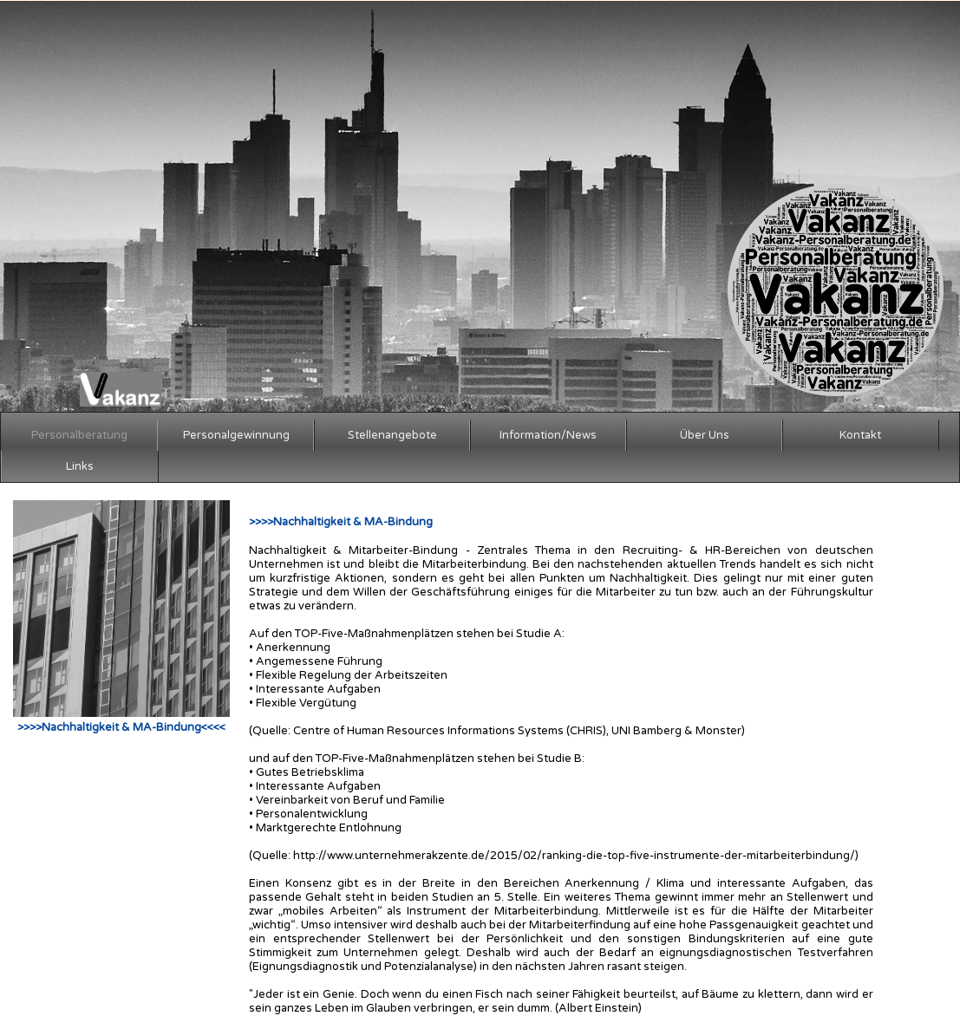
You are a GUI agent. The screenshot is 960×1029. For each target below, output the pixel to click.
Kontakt (860, 435)
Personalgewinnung (236, 435)
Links (80, 466)
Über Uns (704, 435)
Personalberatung (79, 435)
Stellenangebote (392, 435)
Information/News (548, 435)
